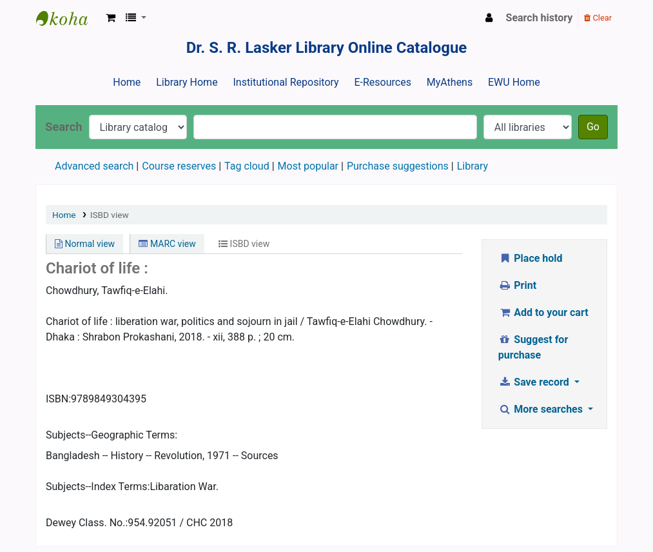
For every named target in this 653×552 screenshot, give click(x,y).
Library (472, 166)
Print (517, 285)
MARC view (167, 244)
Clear (598, 18)
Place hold (530, 258)
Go (593, 127)
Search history (539, 18)
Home (127, 82)
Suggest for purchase (533, 347)
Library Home (186, 82)
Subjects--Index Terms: (98, 486)
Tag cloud (246, 166)
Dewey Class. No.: (87, 523)
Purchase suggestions (398, 166)
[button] (111, 18)
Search (64, 126)
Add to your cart (543, 312)
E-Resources (382, 82)
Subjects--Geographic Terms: (111, 435)
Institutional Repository (285, 82)
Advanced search (94, 166)
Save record (535, 382)
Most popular (308, 166)
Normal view (85, 244)
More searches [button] (541, 409)
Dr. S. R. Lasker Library (68, 18)
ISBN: (58, 399)
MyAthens (450, 82)
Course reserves (179, 166)
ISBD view (109, 215)
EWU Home (514, 82)
